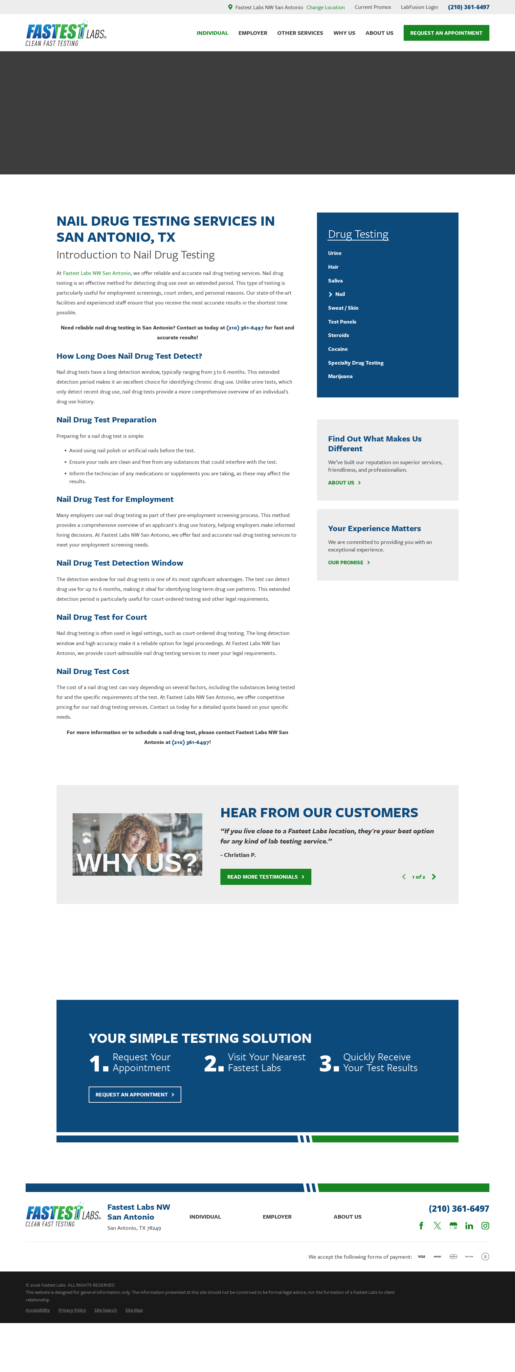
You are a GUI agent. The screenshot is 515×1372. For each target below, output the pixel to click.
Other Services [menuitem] (300, 33)
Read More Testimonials (260, 877)
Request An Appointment (446, 33)
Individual (205, 1216)
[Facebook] (421, 1225)
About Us (344, 482)
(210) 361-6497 (468, 7)
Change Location (325, 7)
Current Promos (373, 7)
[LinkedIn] (469, 1225)
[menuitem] (387, 253)
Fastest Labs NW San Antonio (97, 273)
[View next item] (428, 877)
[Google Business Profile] (453, 1225)
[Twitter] (437, 1225)
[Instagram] (485, 1225)
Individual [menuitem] (212, 33)
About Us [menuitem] (379, 33)
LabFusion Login (419, 7)
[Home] (66, 33)
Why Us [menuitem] (344, 33)
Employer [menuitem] (252, 33)
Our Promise (349, 562)
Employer (277, 1216)
